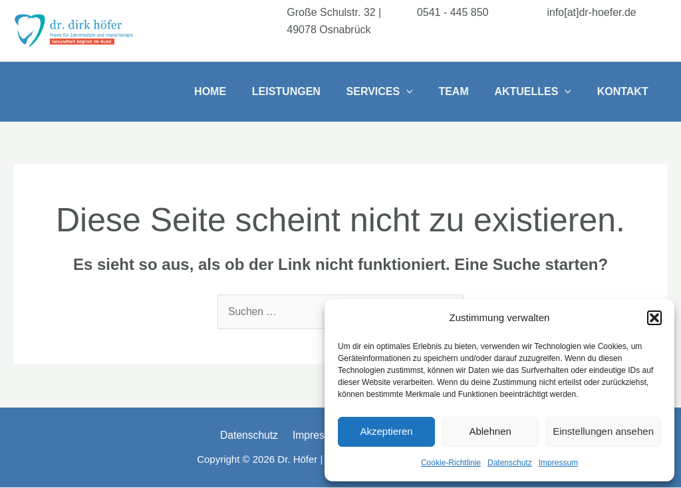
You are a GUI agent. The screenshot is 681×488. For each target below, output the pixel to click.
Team (464, 91)
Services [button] (395, 91)
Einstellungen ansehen (603, 431)
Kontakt (624, 91)
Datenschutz (509, 462)
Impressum (558, 462)
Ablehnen (490, 431)
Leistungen (306, 91)
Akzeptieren (386, 431)
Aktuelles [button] (539, 91)
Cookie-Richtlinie (451, 462)
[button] (654, 317)
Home (235, 91)
